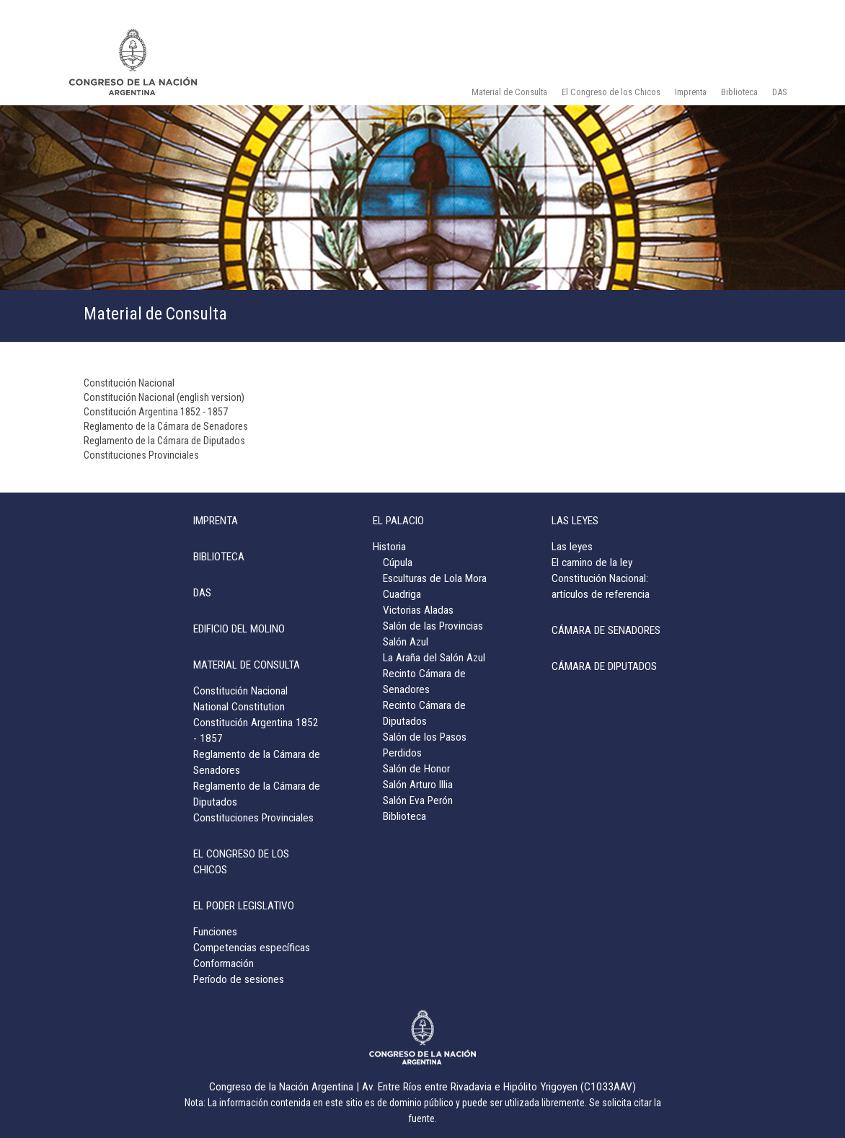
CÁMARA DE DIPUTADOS (604, 666)
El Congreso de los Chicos (611, 92)
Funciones (215, 931)
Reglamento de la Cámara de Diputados (164, 440)
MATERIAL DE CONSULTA (246, 664)
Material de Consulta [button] (509, 92)
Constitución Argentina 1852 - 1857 (156, 412)
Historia (389, 546)
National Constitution (239, 706)
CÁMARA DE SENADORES (606, 630)
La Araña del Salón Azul (434, 657)
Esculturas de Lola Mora (435, 578)
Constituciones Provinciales (141, 455)
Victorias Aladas (418, 610)
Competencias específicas (251, 947)
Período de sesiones (238, 979)
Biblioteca (739, 92)
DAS (779, 92)
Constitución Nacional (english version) (164, 397)
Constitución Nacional (129, 383)
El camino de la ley (592, 562)
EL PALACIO (398, 520)
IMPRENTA (215, 520)
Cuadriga (402, 594)
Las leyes (572, 546)
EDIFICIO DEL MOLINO (239, 628)
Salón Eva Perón (418, 800)
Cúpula (397, 562)
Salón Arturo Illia (418, 784)
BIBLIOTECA (218, 556)
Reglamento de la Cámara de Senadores (166, 426)
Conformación (223, 963)
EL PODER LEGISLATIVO (243, 905)
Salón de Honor (416, 768)
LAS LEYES (575, 520)
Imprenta (691, 92)
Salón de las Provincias (433, 625)
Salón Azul (405, 641)
